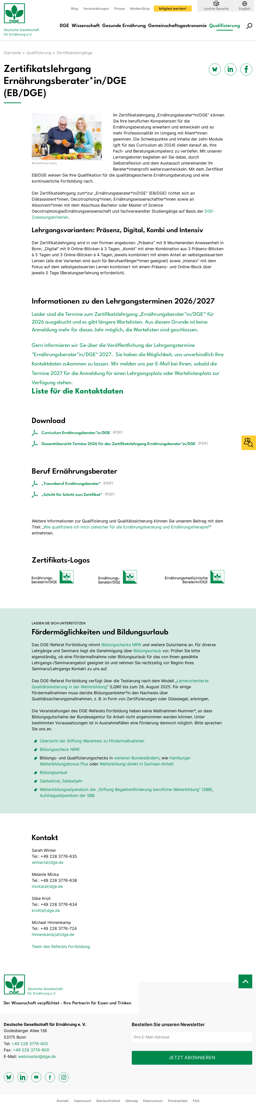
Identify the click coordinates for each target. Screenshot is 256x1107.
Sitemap (132, 1101)
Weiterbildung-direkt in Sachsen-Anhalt (137, 763)
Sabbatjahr (72, 780)
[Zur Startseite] (24, 20)
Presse (119, 9)
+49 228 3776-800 (31, 1049)
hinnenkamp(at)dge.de (53, 934)
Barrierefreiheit (108, 1101)
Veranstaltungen (96, 9)
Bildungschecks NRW (121, 644)
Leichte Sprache (216, 8)
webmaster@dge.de (37, 1056)
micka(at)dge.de (47, 886)
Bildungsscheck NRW (60, 749)
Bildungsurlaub (147, 650)
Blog (74, 9)
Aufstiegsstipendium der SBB (67, 795)
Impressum (82, 1101)
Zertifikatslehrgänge (74, 52)
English (244, 8)
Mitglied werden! (172, 9)
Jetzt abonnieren (192, 1057)
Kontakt (63, 1101)
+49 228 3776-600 (30, 1043)
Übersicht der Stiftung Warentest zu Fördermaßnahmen (92, 740)
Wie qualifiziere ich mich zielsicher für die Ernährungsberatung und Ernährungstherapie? (127, 526)
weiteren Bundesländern (136, 757)
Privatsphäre (178, 1101)
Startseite (12, 52)
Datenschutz (153, 1101)
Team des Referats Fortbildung (61, 946)
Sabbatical (50, 780)
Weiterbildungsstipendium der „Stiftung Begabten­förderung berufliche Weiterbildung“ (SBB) (126, 789)
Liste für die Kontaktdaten (78, 391)
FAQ (196, 1101)
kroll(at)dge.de (46, 910)
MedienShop (140, 9)
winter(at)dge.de (47, 862)
